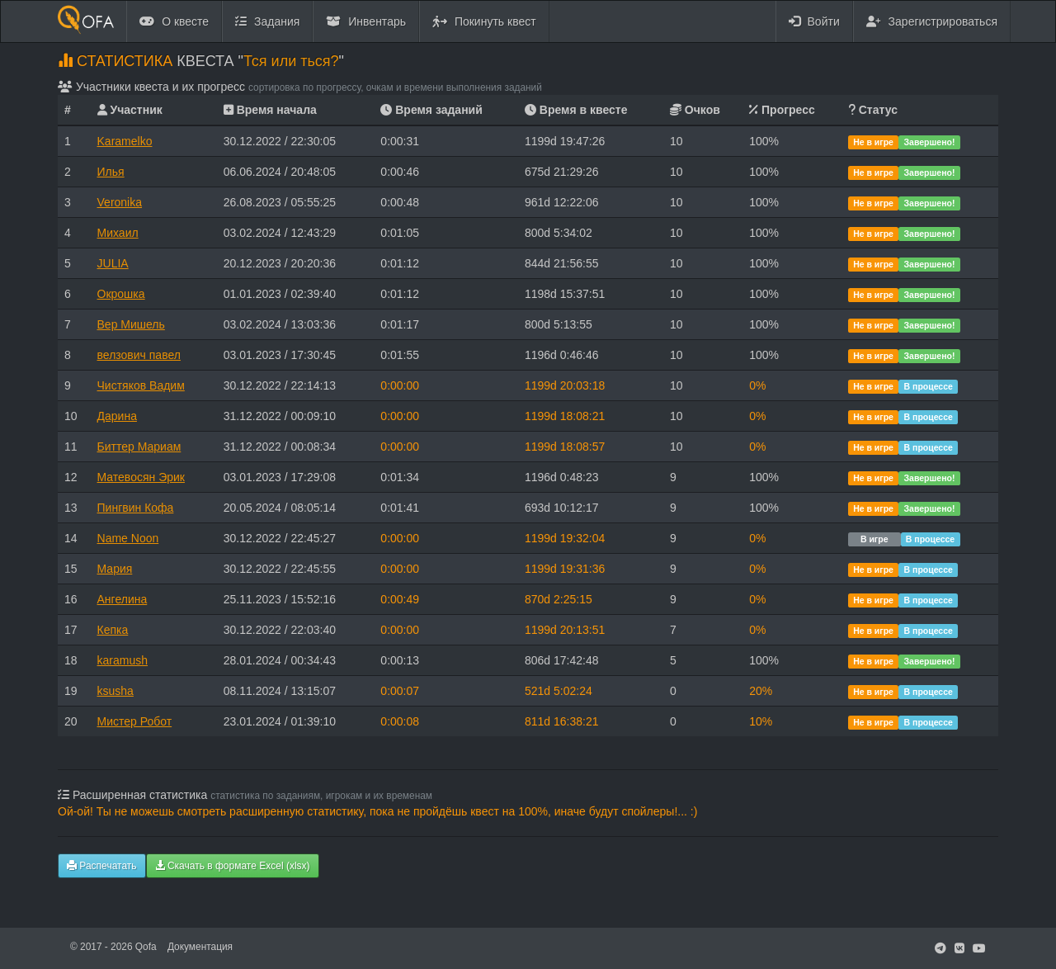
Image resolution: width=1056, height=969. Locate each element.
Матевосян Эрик (141, 477)
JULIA (113, 263)
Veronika (119, 202)
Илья (111, 171)
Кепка (113, 629)
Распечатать (102, 866)
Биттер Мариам (139, 446)
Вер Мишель (131, 324)
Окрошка (121, 293)
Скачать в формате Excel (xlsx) (232, 866)
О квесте (174, 21)
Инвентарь (366, 21)
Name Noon (128, 538)
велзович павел (139, 355)
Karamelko (125, 141)
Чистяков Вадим (141, 385)
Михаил (118, 232)
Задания (267, 21)
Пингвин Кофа (135, 507)
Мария (115, 568)
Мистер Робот (134, 721)
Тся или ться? (291, 61)
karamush (122, 660)
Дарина (117, 416)
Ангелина (122, 599)
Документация (200, 946)
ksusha (115, 690)
